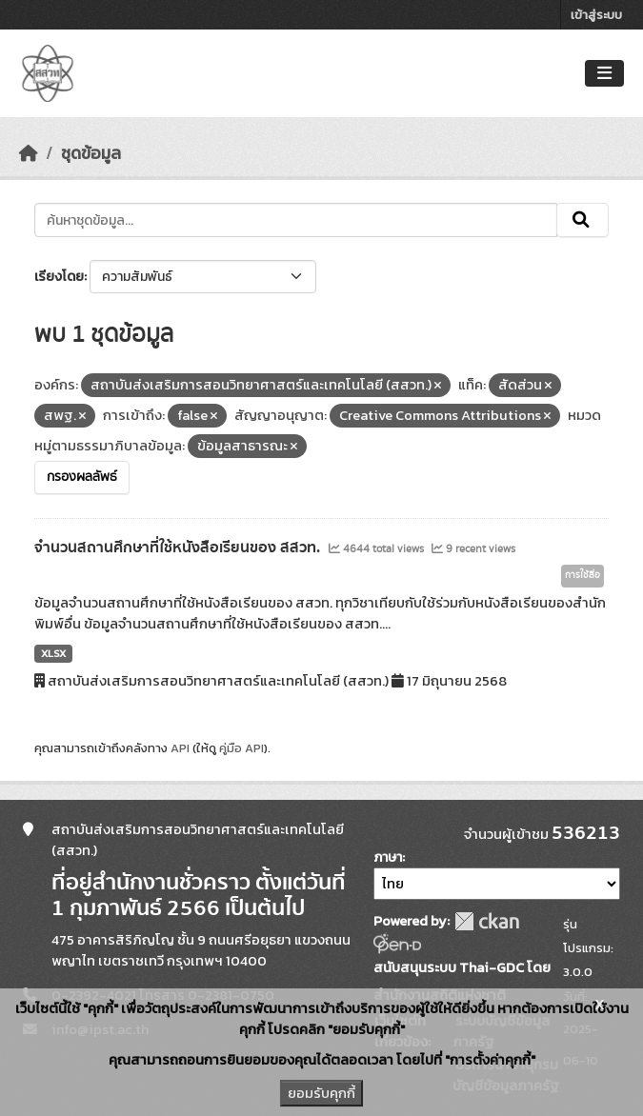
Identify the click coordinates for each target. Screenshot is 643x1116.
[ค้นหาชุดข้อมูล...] (295, 220)
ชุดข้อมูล (91, 153)
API (180, 748)
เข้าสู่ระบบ (596, 15)
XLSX (53, 653)
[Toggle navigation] (604, 74)
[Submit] (582, 220)
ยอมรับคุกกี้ (321, 1093)
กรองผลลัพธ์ (82, 477)
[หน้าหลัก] (28, 153)
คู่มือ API (241, 748)
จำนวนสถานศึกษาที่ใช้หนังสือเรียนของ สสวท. (179, 547)
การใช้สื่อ (582, 575)
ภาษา (387, 857)
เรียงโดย (59, 277)
